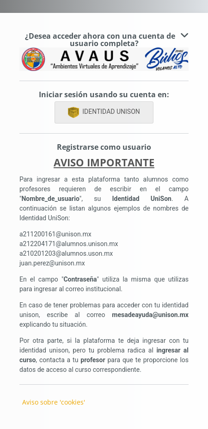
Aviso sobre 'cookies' (53, 402)
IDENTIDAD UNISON (104, 112)
